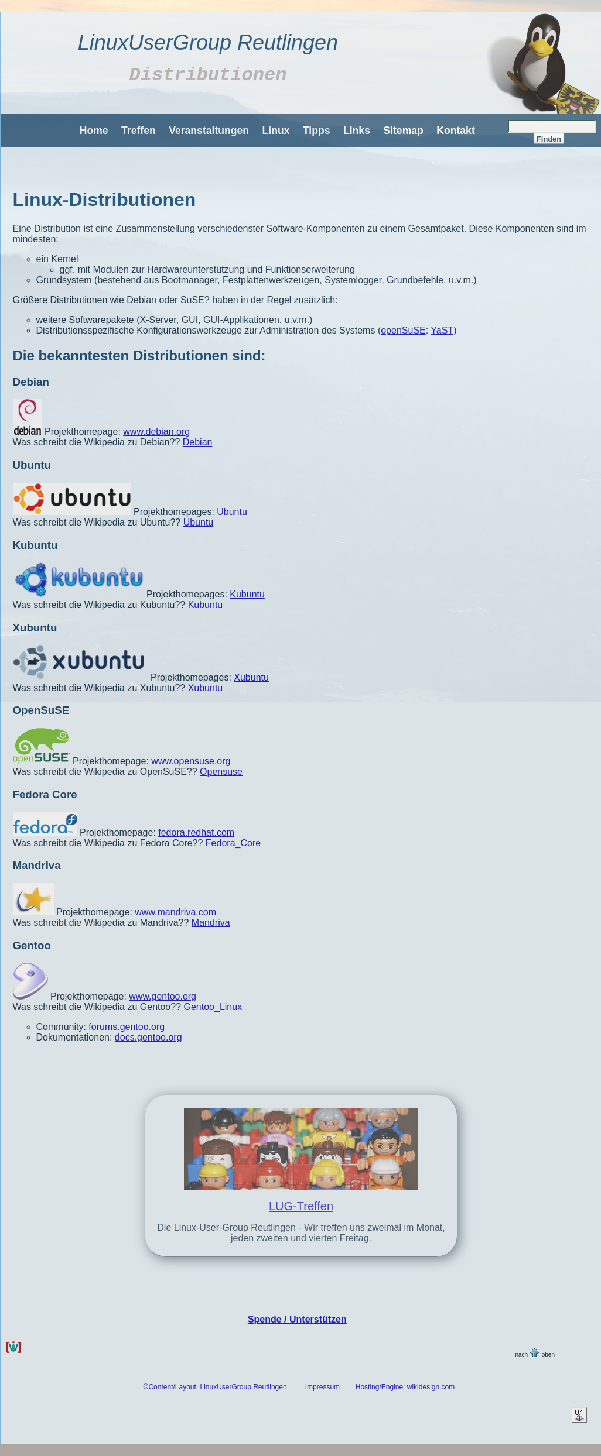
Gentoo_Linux (213, 1007)
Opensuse (221, 772)
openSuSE (403, 330)
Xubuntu (35, 627)
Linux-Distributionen (104, 199)
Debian (31, 382)
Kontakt (455, 130)
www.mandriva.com (175, 912)
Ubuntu (32, 465)
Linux (276, 130)
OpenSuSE (41, 710)
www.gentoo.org (162, 996)
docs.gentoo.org (148, 1037)
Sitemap (403, 130)
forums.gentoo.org (126, 1027)
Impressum (322, 1387)
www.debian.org (156, 432)
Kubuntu (35, 545)
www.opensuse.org (190, 761)
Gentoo (32, 945)
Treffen (138, 130)
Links (356, 130)
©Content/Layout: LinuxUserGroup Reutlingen (215, 1387)
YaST (442, 330)
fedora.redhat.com (196, 832)
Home (94, 130)
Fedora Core (45, 794)
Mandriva (37, 865)
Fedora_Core (233, 843)
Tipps (316, 130)
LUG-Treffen (301, 1206)
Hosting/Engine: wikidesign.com (405, 1387)
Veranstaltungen (209, 130)
